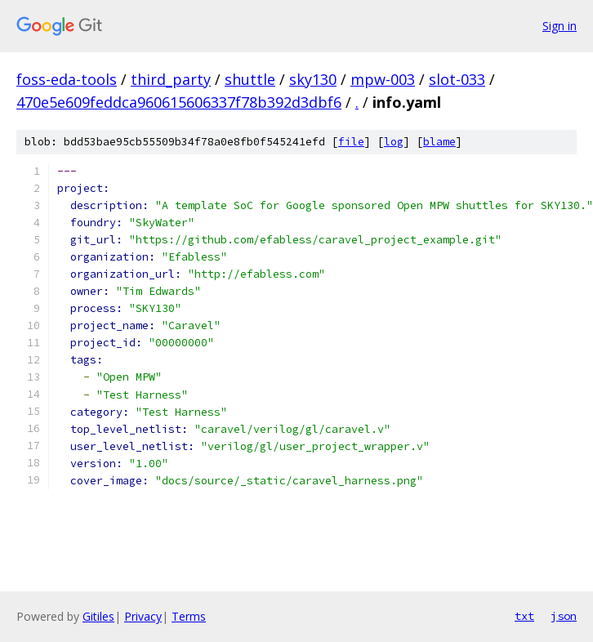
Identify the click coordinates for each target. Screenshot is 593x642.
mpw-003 (382, 79)
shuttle (250, 79)
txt (524, 616)
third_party (171, 79)
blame (439, 142)
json (564, 616)
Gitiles (98, 616)
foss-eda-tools (66, 79)
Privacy (143, 616)
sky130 (313, 79)
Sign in (559, 25)
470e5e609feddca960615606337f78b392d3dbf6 (178, 102)
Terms (189, 616)
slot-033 (457, 79)
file (351, 142)
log (394, 142)
